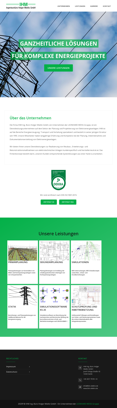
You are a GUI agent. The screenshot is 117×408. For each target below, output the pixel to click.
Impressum (11, 366)
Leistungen (80, 6)
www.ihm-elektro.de (90, 388)
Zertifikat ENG (68, 202)
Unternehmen (63, 6)
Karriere (94, 6)
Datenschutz (11, 372)
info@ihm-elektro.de (90, 386)
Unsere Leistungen (58, 67)
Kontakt (107, 6)
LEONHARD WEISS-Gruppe (87, 404)
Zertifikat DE (48, 202)
